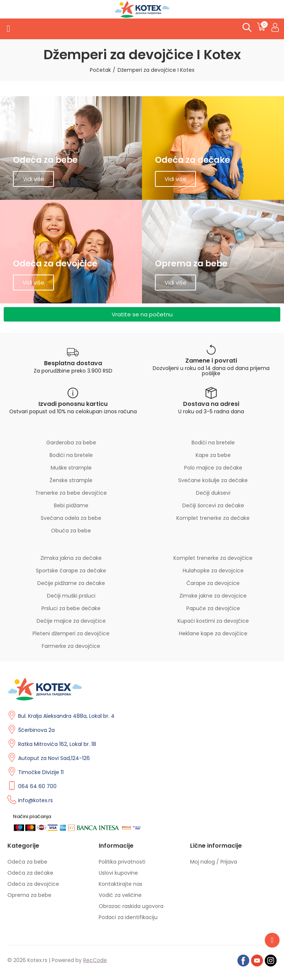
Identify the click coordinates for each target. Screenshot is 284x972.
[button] (142, 314)
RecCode (95, 960)
